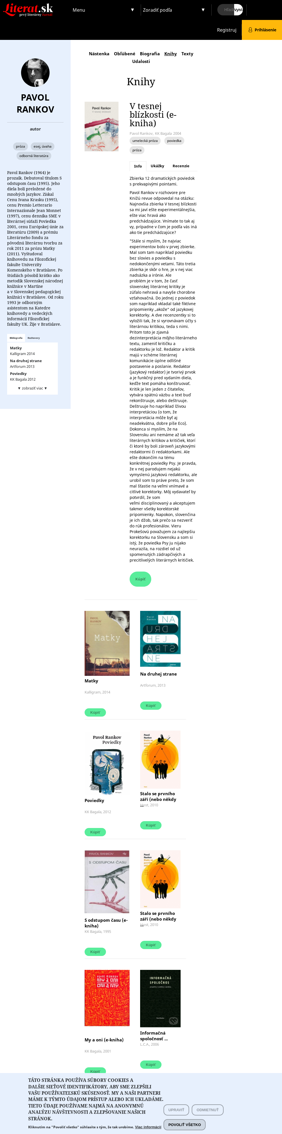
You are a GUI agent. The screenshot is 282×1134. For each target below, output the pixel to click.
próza (20, 146)
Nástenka (99, 53)
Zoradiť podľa (157, 10)
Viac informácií (148, 1131)
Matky (91, 681)
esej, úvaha (43, 146)
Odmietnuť (207, 1114)
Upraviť (176, 1114)
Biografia (150, 53)
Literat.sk (35, 5)
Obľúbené (124, 53)
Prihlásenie (265, 29)
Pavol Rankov (35, 103)
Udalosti (141, 61)
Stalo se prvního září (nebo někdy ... (158, 799)
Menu (79, 10)
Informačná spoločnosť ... (154, 1035)
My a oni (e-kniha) (104, 1040)
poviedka (174, 140)
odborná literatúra (33, 155)
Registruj (226, 30)
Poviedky (96, 800)
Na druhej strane (158, 674)
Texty (187, 53)
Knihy (170, 53)
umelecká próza (145, 140)
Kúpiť (140, 579)
